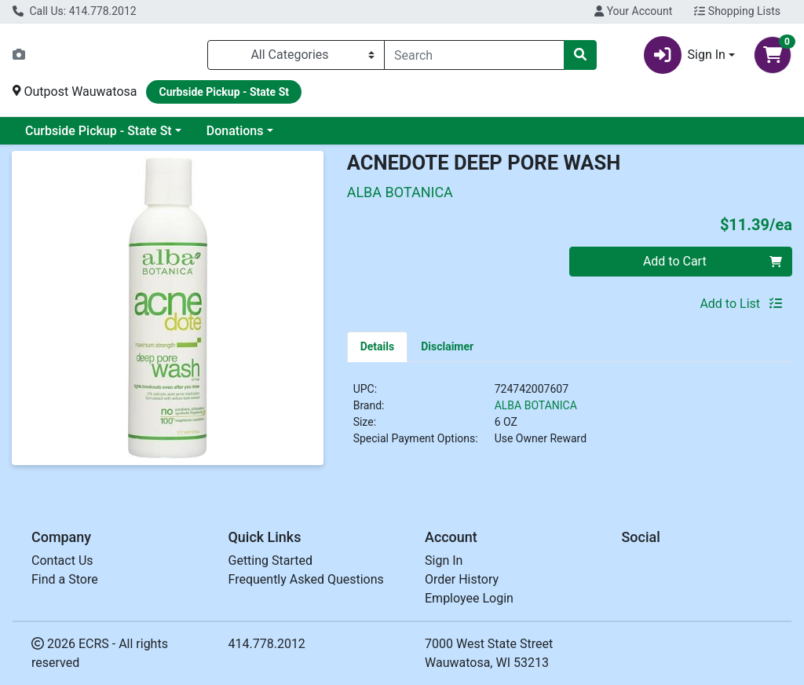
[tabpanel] (569, 420)
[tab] (377, 346)
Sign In (443, 560)
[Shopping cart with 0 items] (772, 55)
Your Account (633, 11)
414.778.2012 (266, 643)
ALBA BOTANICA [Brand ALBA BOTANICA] (536, 405)
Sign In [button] (684, 55)
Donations (235, 130)
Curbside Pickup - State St (98, 130)
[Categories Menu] (296, 55)
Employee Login (469, 598)
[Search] (474, 55)
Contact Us (62, 560)
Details (377, 346)
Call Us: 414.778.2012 (75, 11)
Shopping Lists (737, 11)
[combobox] (474, 55)
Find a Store (64, 579)
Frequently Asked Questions (306, 579)
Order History (462, 579)
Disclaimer (447, 346)
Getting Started (270, 560)
